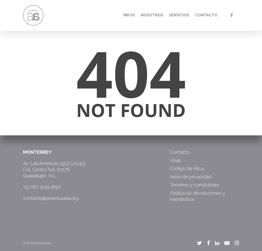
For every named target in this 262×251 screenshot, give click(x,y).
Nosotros (152, 15)
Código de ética (187, 168)
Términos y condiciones (194, 185)
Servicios (179, 15)
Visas (175, 160)
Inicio (129, 15)
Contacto (206, 15)
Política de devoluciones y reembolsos (197, 196)
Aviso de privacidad (190, 176)
